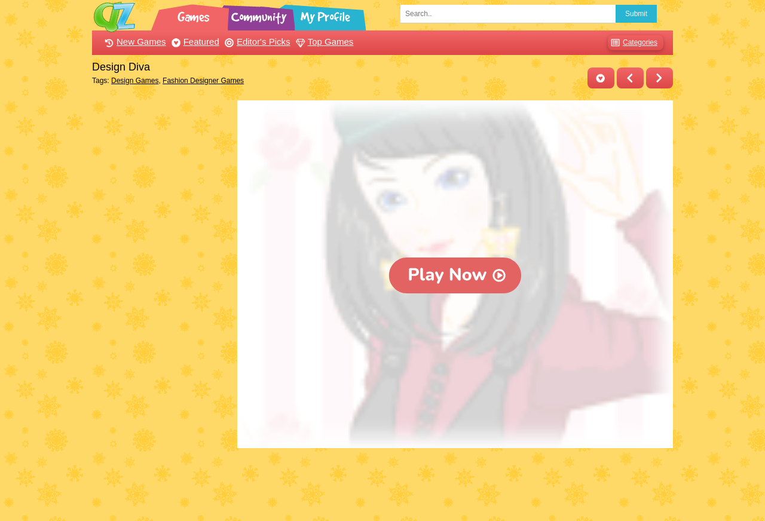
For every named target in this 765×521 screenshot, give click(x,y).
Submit (636, 14)
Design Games (134, 80)
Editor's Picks (256, 41)
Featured (194, 41)
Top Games (323, 41)
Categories (632, 42)
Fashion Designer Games (203, 80)
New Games (134, 41)
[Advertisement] (161, 279)
